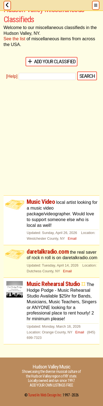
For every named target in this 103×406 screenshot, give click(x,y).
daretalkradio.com (48, 251)
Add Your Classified (55, 61)
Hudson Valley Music (52, 367)
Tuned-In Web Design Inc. (45, 395)
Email (72, 238)
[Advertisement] (51, 138)
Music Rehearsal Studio (53, 283)
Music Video (41, 201)
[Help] (12, 76)
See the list (14, 38)
